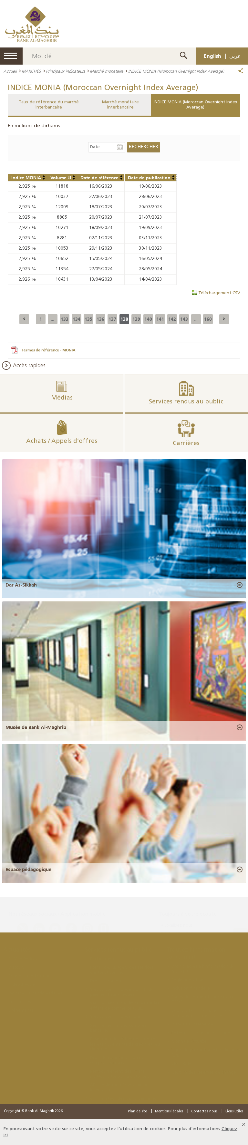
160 (208, 319)
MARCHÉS (31, 71)
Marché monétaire (106, 71)
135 (88, 319)
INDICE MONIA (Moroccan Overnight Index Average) (195, 104)
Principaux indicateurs (65, 71)
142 (172, 319)
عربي (235, 56)
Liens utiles (234, 1111)
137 (112, 319)
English (212, 56)
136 (100, 319)
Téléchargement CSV (219, 293)
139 (136, 319)
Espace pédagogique (28, 869)
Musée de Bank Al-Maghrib (35, 727)
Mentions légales (169, 1111)
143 (184, 319)
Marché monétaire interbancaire (120, 104)
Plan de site (137, 1111)
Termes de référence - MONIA (49, 350)
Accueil (10, 71)
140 (148, 319)
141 (160, 319)
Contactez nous (204, 1111)
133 (64, 319)
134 (76, 319)
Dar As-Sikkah (21, 585)
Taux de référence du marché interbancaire (49, 104)
